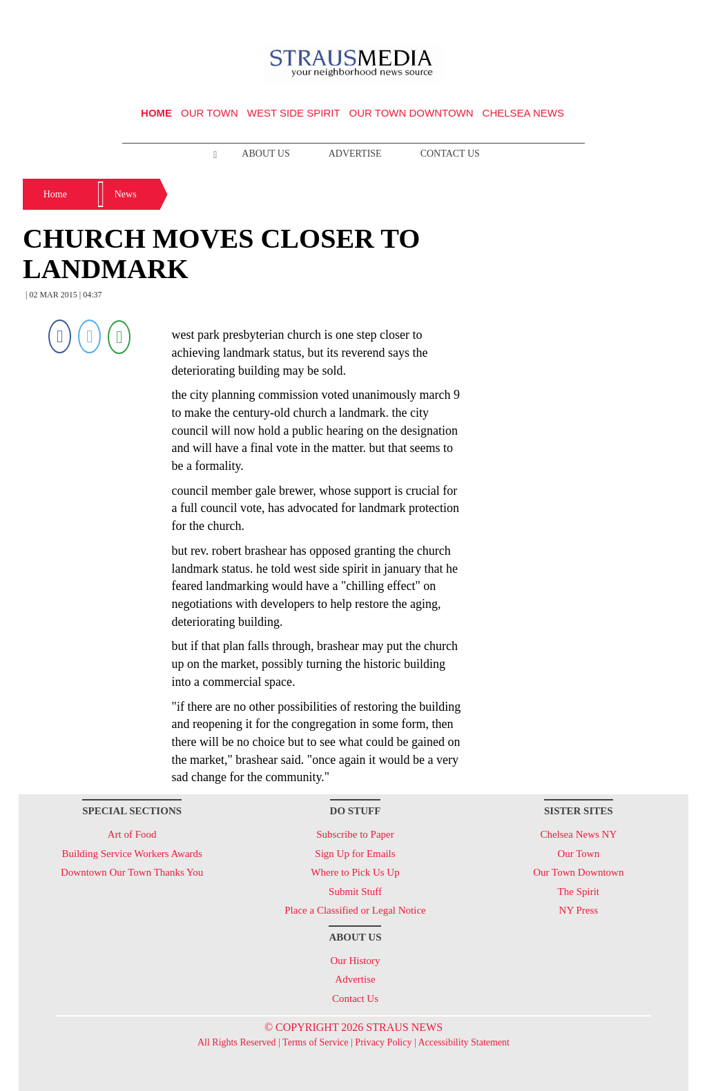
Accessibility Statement (464, 1042)
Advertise (355, 153)
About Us (265, 153)
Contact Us (450, 153)
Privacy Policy (383, 1042)
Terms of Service (315, 1042)
